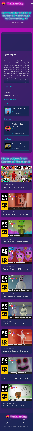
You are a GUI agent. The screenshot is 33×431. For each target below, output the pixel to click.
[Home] (7, 423)
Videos (12, 423)
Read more (8, 86)
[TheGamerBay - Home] (12, 3)
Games (18, 423)
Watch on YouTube (10, 99)
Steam (25, 423)
